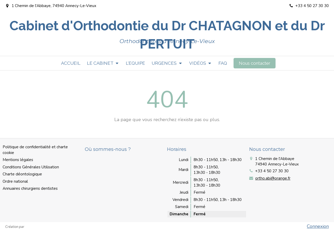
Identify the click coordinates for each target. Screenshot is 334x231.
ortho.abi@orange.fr (272, 178)
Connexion (318, 226)
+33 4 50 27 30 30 (272, 171)
